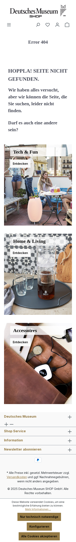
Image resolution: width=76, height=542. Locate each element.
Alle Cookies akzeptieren (39, 536)
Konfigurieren (39, 526)
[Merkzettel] (47, 25)
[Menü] (9, 25)
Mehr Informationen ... (38, 509)
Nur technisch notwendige (39, 516)
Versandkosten (17, 477)
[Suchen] (38, 25)
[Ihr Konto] (57, 25)
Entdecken (20, 163)
